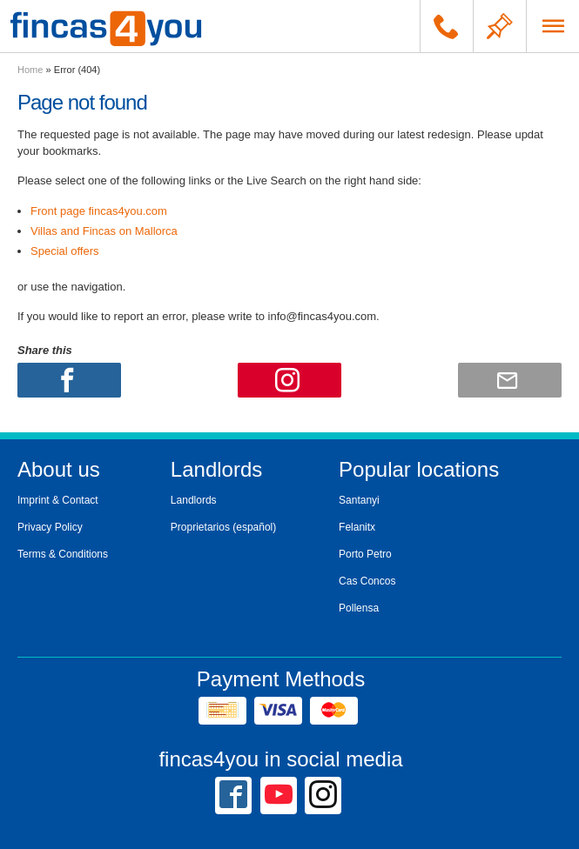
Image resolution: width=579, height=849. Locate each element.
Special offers (64, 250)
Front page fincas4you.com (98, 210)
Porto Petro (365, 554)
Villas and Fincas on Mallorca (104, 230)
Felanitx (357, 527)
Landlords (194, 500)
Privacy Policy (50, 527)
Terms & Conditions (62, 554)
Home (30, 69)
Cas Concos (367, 581)
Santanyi (359, 500)
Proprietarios (200, 527)
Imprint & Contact (57, 500)
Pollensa (359, 608)
